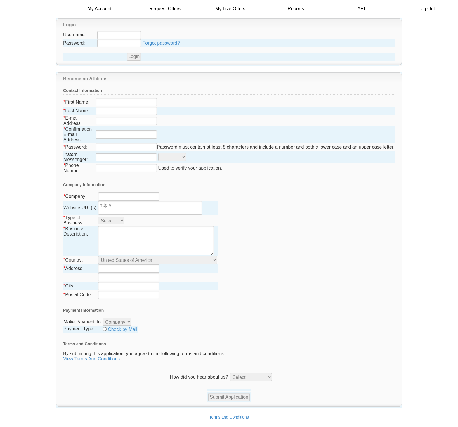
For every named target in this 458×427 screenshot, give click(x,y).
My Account (99, 8)
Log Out (426, 8)
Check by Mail (122, 329)
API (361, 8)
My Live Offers (230, 8)
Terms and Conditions (229, 417)
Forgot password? (161, 43)
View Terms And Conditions (91, 358)
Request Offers (165, 8)
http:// (150, 208)
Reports (295, 8)
